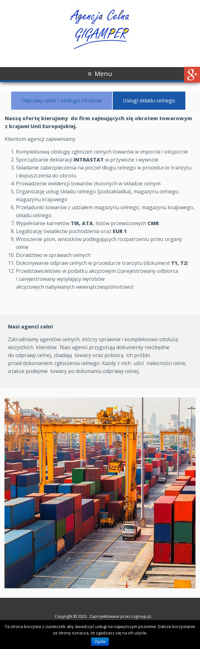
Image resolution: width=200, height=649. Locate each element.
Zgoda (100, 641)
